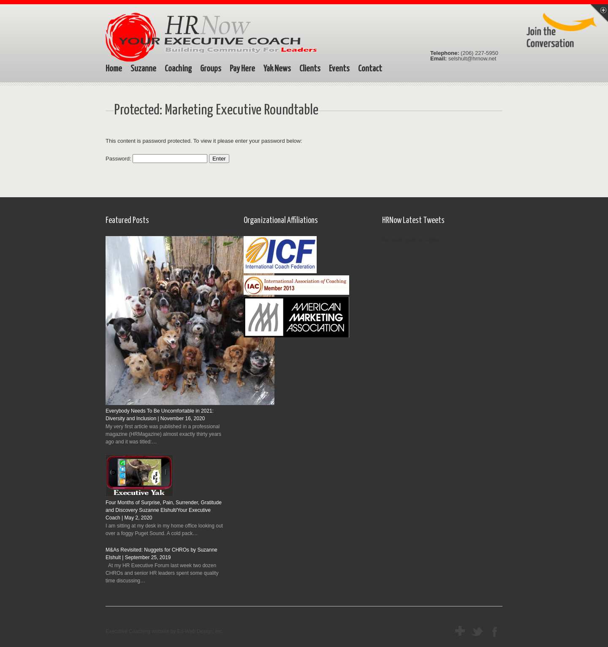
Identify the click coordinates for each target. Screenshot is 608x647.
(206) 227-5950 (479, 53)
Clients (309, 69)
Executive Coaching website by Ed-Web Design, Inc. (164, 631)
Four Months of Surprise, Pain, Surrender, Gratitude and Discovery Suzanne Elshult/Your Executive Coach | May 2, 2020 (164, 510)
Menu (599, 13)
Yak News (277, 69)
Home (114, 69)
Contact (370, 69)
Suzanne (143, 69)
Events (339, 69)
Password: (156, 158)
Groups (210, 69)
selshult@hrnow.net (472, 58)
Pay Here (242, 69)
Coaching (178, 69)
